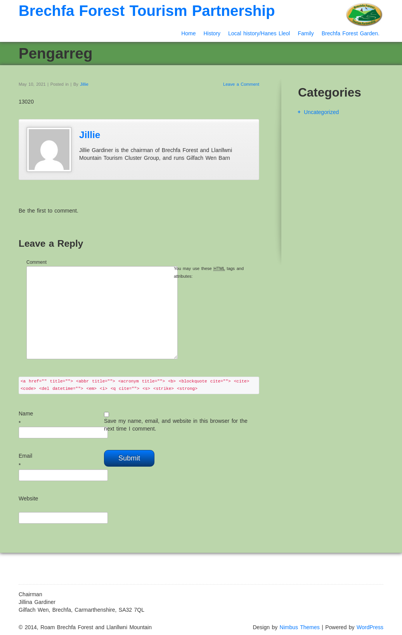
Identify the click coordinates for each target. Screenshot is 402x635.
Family (306, 33)
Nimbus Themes (300, 627)
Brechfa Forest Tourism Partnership (147, 10)
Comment (36, 262)
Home (188, 33)
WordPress (370, 627)
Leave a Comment (241, 84)
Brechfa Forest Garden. (350, 33)
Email (25, 456)
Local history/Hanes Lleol (259, 33)
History (211, 33)
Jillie (84, 84)
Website (28, 498)
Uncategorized (321, 112)
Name (26, 413)
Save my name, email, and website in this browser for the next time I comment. (176, 425)
